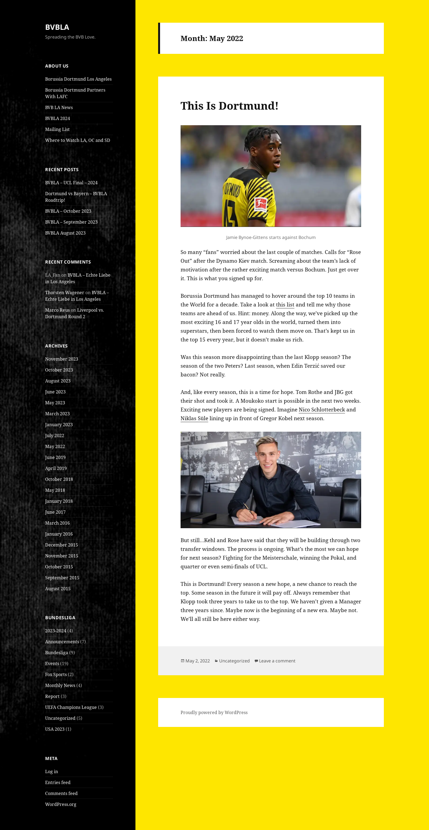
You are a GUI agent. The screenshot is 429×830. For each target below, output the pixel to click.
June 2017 (55, 512)
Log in (51, 771)
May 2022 (55, 446)
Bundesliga (56, 653)
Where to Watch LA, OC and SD (77, 140)
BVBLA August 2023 (65, 233)
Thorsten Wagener (64, 293)
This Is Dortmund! (230, 105)
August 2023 (58, 381)
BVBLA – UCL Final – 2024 (71, 183)
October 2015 (59, 567)
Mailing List (57, 129)
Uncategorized (60, 718)
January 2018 (59, 501)
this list (285, 304)
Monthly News (60, 685)
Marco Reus (57, 310)
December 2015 (61, 545)
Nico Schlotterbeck (322, 409)
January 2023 (59, 425)
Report (52, 696)
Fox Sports (56, 674)
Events (52, 664)
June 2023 (55, 392)
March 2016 (57, 523)
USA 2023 (55, 729)
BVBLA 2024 (57, 118)
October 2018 (59, 479)
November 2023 (61, 359)
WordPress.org (60, 804)
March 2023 (57, 414)
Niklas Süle (194, 418)
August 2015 (58, 589)
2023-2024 (55, 631)
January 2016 (59, 534)
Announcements (62, 642)
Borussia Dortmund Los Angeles (78, 79)
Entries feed (58, 782)
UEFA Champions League (71, 707)
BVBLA (57, 27)
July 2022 (54, 435)
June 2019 (55, 457)
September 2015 (62, 578)
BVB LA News (59, 107)
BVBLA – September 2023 (71, 222)
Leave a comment (277, 661)
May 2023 (55, 403)
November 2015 (61, 556)
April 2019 (56, 468)
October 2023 (59, 370)
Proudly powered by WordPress (214, 712)
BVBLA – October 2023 (68, 211)
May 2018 (55, 490)
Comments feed (61, 793)
